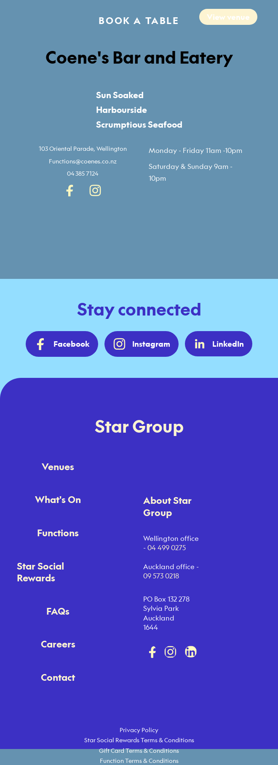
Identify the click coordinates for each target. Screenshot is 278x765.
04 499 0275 (166, 547)
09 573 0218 (161, 575)
